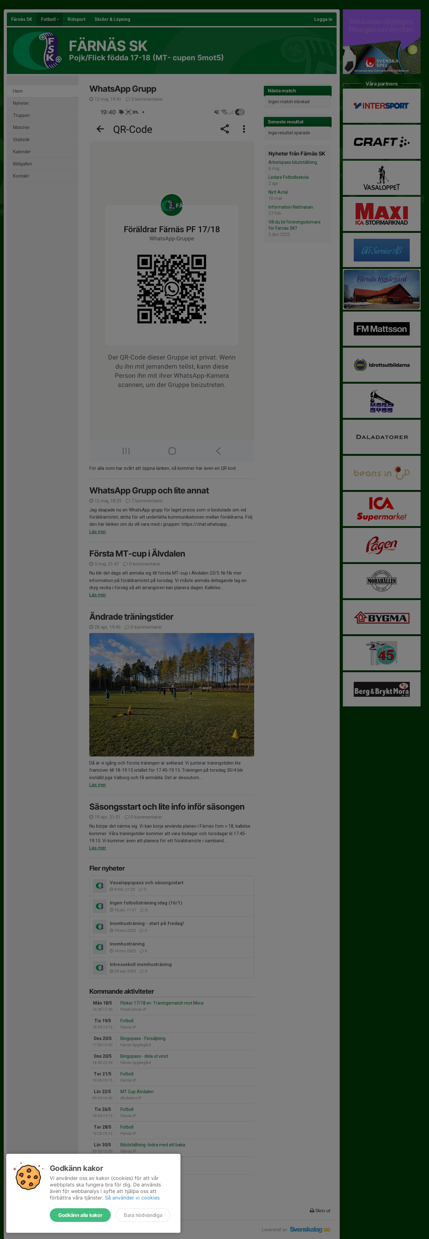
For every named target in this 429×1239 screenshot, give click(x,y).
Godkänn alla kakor (80, 1215)
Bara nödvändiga (143, 1215)
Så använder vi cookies (132, 1198)
